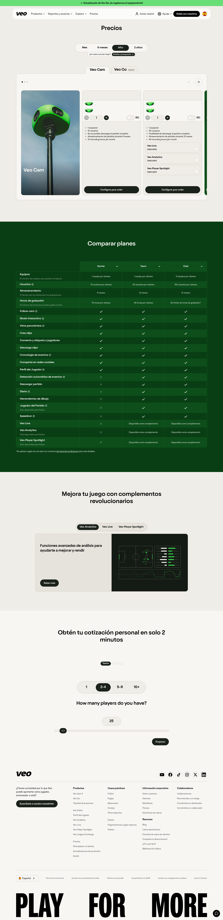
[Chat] (216, 913)
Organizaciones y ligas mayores (122, 825)
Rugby (111, 798)
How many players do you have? (111, 703)
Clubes (111, 820)
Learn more (152, 149)
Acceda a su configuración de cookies (172, 878)
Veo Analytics (79, 820)
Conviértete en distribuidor (189, 803)
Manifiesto (147, 803)
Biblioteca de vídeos (151, 848)
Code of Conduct (200, 878)
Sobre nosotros (149, 793)
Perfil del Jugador (81, 815)
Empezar (160, 741)
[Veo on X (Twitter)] (195, 774)
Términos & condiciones (55, 878)
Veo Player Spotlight (82, 829)
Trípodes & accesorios (83, 803)
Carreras (146, 798)
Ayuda (76, 856)
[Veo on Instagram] (187, 774)
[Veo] (21, 14)
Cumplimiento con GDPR (140, 878)
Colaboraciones (184, 793)
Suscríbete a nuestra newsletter (37, 803)
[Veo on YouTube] (162, 774)
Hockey (111, 808)
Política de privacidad (115, 878)
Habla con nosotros (186, 13)
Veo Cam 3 (78, 793)
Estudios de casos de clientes (156, 834)
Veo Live (77, 825)
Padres (111, 829)
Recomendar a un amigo (188, 798)
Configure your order (111, 189)
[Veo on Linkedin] (203, 774)
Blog (144, 824)
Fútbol (111, 793)
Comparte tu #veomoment (154, 839)
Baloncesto (113, 803)
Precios (76, 841)
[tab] (97, 70)
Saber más (49, 583)
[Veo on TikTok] (178, 774)
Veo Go (76, 798)
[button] (111, 3)
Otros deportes (115, 813)
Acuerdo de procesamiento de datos (85, 878)
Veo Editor (78, 810)
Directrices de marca (152, 813)
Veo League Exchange (83, 834)
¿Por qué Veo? (149, 844)
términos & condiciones (67, 451)
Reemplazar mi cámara (83, 846)
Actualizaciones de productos (86, 851)
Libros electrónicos (151, 829)
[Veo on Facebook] (170, 774)
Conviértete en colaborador (189, 808)
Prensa (145, 808)
